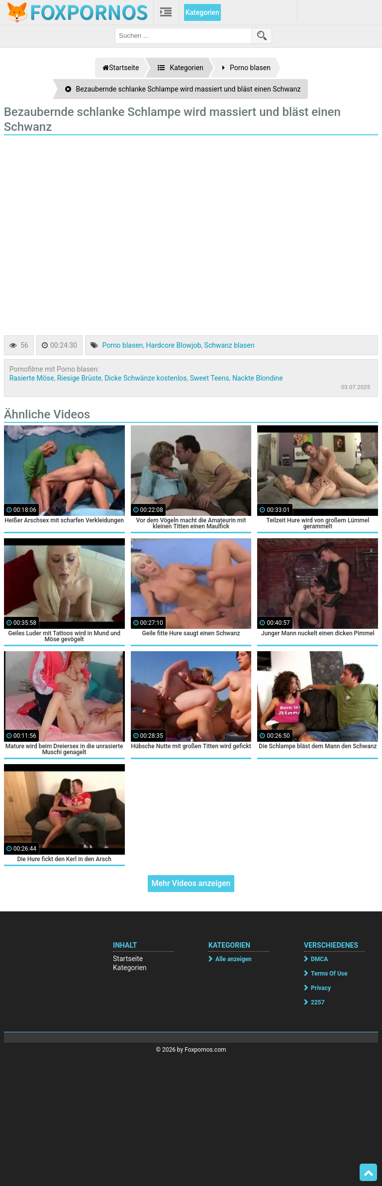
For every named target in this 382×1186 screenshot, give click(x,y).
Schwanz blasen (229, 345)
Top (368, 1173)
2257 (318, 1002)
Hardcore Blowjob (173, 345)
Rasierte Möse (31, 378)
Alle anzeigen (233, 959)
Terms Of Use (329, 973)
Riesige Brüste (79, 378)
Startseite (128, 959)
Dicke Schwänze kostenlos (145, 378)
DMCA (319, 959)
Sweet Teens (209, 378)
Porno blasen (122, 345)
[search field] (183, 36)
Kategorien (202, 12)
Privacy (321, 988)
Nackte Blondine (257, 378)
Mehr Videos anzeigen (190, 883)
